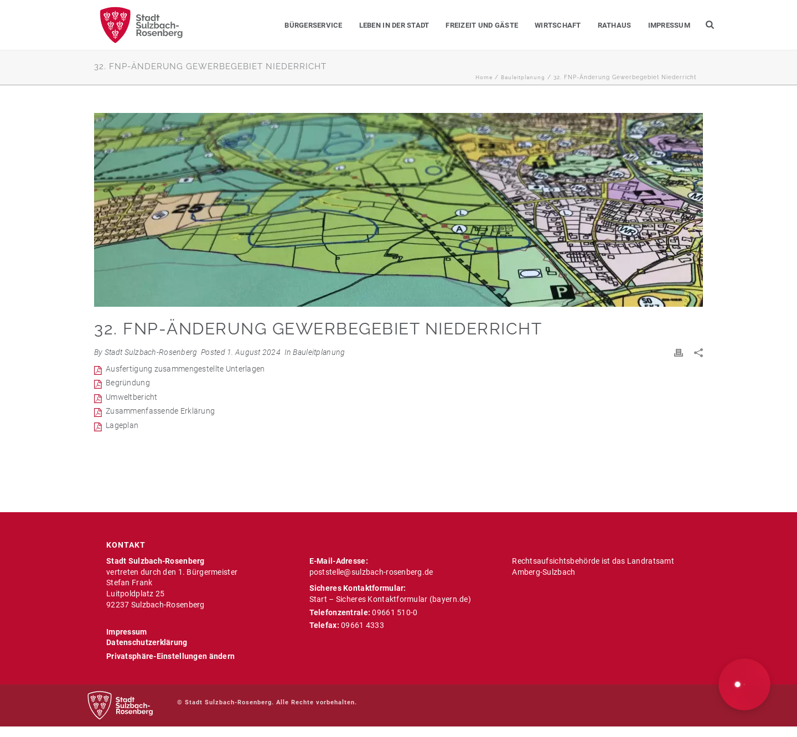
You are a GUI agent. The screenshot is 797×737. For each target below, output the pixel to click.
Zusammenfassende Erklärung (160, 410)
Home (484, 77)
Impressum (669, 25)
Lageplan (122, 425)
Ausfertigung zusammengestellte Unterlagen (185, 368)
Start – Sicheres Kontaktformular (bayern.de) (390, 599)
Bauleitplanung (523, 77)
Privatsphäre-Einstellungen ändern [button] (170, 656)
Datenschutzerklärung (147, 642)
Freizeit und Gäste (482, 25)
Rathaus (615, 25)
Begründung (128, 382)
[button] (744, 684)
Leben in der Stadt (394, 25)
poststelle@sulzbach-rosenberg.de (371, 572)
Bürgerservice (313, 25)
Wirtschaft (558, 25)
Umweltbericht (132, 397)
